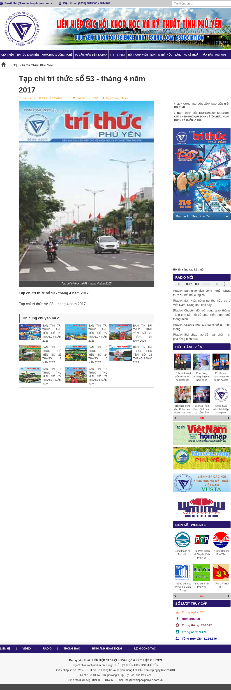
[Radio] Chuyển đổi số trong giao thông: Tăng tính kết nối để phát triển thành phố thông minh (202, 315)
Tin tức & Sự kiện (28, 54)
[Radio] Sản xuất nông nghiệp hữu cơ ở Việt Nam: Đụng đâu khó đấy (202, 303)
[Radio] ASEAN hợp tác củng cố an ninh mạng (202, 327)
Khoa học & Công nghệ (57, 54)
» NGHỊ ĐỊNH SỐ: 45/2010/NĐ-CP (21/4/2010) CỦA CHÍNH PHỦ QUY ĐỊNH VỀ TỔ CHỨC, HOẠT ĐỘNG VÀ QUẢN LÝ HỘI (201, 118)
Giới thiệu (7, 54)
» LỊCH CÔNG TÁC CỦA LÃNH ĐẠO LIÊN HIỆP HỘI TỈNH (201, 107)
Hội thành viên (138, 54)
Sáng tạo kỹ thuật (187, 54)
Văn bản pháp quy (214, 54)
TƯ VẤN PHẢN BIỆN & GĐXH (91, 54)
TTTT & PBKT (117, 54)
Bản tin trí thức (161, 54)
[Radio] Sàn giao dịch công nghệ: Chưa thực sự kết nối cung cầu (202, 293)
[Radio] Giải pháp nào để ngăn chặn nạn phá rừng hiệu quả (202, 336)
